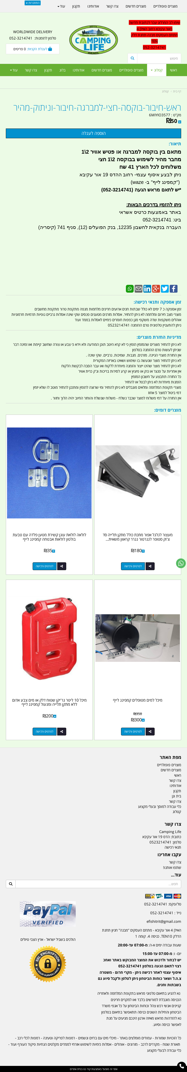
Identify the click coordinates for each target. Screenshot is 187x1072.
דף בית (177, 91)
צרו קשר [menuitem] (31, 70)
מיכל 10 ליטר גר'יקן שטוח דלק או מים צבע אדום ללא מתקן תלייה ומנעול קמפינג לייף (49, 702)
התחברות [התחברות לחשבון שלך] (32, 3)
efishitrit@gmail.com (164, 921)
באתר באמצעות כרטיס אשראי (150, 212)
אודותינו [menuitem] (78, 70)
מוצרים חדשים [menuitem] (102, 70)
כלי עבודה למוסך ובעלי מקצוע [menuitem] (159, 806)
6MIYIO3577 (159, 114)
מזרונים (132, 1044)
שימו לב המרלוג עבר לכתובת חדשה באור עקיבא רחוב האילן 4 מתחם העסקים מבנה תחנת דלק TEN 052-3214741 (154, 35)
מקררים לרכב (150, 1044)
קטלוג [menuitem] (157, 70)
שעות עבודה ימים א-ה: (149, 945)
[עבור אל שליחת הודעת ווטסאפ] (181, 563)
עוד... (176, 875)
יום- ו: (139, 969)
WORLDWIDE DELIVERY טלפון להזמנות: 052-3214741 (32, 34)
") (179, 182)
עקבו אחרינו (169, 854)
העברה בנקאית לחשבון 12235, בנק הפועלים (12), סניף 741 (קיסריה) (109, 227)
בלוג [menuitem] (62, 70)
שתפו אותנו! (172, 867)
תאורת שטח (171, 1044)
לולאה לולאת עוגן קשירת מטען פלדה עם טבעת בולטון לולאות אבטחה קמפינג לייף (49, 537)
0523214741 (160, 842)
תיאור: (175, 144)
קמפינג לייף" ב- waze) (154, 182)
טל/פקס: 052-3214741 (162, 904)
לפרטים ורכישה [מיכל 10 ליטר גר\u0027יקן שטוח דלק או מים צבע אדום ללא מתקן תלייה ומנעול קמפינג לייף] (44, 731)
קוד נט (87, 1069)
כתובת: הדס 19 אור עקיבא (161, 836)
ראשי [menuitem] (173, 70)
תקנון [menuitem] (48, 70)
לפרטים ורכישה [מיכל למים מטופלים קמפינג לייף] (133, 731)
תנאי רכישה (173, 847)
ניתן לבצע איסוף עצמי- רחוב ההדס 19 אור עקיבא (130, 174)
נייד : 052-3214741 (165, 912)
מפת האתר (170, 757)
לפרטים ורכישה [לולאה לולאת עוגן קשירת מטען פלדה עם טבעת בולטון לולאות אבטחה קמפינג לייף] (44, 566)
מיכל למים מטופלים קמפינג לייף (137, 700)
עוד (14, 70)
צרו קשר (173, 824)
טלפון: (176, 842)
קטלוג (165, 91)
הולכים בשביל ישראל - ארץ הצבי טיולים (47, 939)
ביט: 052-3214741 (162, 219)
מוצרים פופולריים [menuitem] (131, 70)
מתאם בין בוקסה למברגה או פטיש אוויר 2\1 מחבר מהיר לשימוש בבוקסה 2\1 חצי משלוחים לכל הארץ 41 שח (130, 159)
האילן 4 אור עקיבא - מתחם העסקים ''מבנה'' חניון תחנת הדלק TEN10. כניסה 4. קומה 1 (141, 933)
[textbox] (139, 965)
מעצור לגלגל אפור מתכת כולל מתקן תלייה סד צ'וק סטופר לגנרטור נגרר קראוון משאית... (138, 537)
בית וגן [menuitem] (176, 796)
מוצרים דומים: (167, 410)
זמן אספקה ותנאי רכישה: (157, 302)
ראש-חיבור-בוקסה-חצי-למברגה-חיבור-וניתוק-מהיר (97, 107)
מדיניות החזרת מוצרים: (159, 337)
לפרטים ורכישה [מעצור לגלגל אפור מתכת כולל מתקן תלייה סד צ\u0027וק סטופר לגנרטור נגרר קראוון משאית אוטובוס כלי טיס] (133, 566)
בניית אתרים (76, 1069)
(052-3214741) (117, 189)
